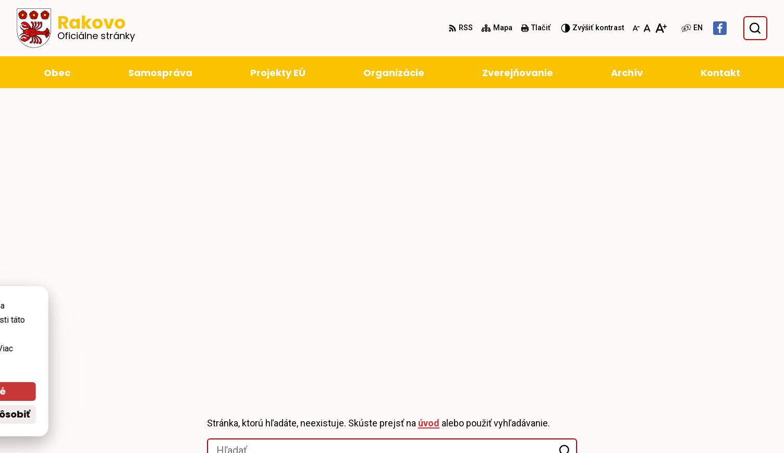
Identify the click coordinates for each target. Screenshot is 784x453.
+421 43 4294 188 (651, 388)
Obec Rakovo (141, 323)
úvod (428, 145)
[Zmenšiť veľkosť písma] (636, 28)
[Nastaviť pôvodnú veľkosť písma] (647, 28)
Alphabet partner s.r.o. (196, 313)
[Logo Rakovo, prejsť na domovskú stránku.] (76, 28)
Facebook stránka (653, 425)
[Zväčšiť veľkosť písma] (661, 28)
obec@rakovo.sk (650, 413)
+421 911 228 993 (651, 400)
